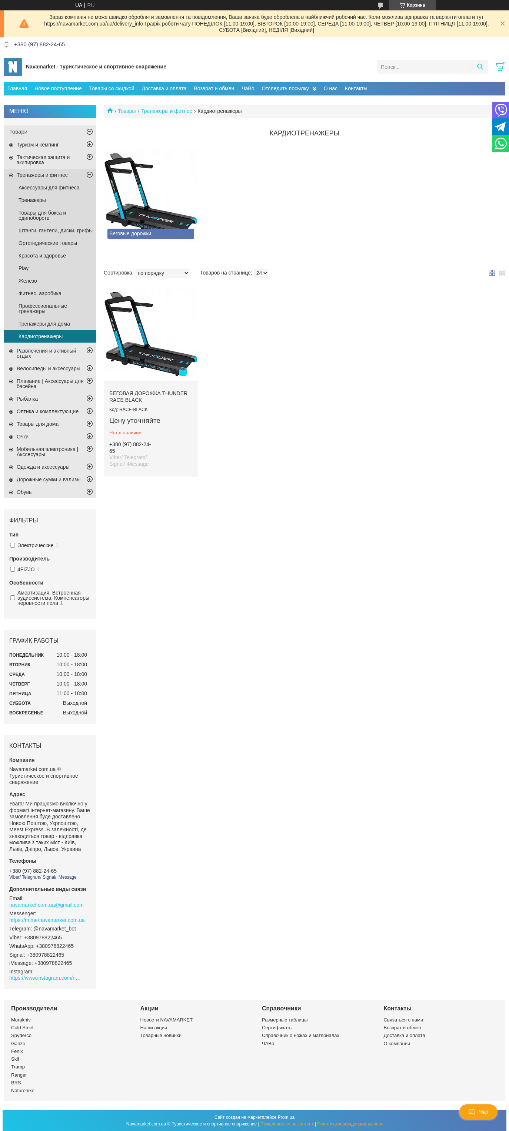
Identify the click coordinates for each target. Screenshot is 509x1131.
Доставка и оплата (164, 88)
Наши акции (153, 1027)
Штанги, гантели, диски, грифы (56, 230)
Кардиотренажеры (41, 336)
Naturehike (22, 1090)
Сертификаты (277, 1027)
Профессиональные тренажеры (43, 308)
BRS (16, 1082)
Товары (127, 111)
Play (24, 268)
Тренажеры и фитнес (166, 111)
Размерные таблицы (285, 1020)
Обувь (24, 492)
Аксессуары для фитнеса (49, 188)
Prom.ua (286, 1117)
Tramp (18, 1067)
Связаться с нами (403, 1020)
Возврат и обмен (214, 88)
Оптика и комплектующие (48, 411)
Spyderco (21, 1035)
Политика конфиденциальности (350, 1124)
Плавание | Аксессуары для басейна (50, 383)
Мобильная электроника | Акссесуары (47, 451)
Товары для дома (38, 424)
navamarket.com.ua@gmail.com (46, 905)
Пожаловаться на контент (286, 1124)
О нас (330, 88)
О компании (397, 1043)
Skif (15, 1059)
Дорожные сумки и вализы (48, 479)
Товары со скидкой (111, 88)
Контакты (356, 88)
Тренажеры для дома (44, 324)
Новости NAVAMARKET (166, 1020)
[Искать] (480, 67)
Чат (478, 1111)
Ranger (19, 1075)
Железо (28, 281)
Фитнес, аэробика (40, 293)
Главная (17, 88)
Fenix (17, 1051)
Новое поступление (57, 88)
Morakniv (21, 1020)
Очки (23, 437)
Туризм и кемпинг (38, 145)
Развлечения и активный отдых (46, 353)
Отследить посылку (285, 88)
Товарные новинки (161, 1035)
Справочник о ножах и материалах (300, 1035)
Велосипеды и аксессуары (48, 368)
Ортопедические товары (48, 243)
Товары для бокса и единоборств (42, 215)
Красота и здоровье (42, 256)
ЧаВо (248, 88)
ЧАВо (268, 1043)
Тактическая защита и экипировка (43, 159)
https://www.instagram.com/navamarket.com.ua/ (46, 978)
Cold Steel (22, 1027)
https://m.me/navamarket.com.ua (47, 920)
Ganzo (18, 1043)
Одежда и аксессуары (43, 467)
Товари (18, 131)
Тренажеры (32, 200)
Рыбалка (27, 399)
